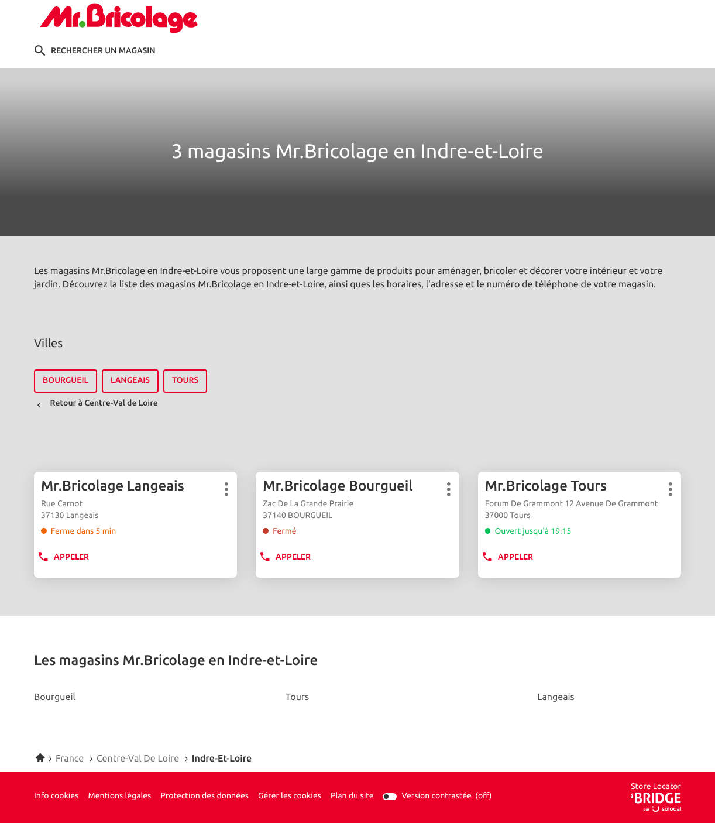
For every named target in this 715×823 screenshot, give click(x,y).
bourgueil (65, 380)
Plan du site (352, 796)
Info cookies (56, 796)
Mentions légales (119, 796)
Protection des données (204, 796)
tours (185, 380)
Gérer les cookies (289, 796)
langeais (130, 380)
